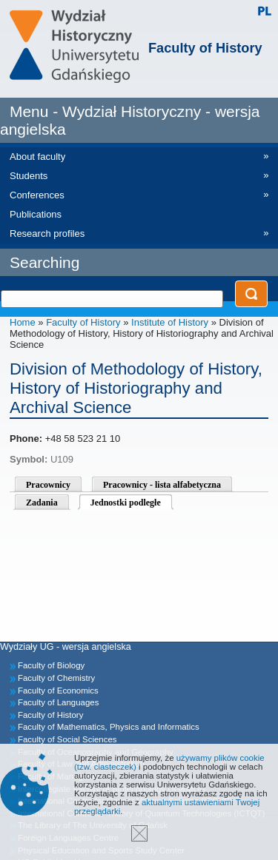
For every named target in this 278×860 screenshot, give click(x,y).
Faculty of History (205, 48)
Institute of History (169, 322)
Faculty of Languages (58, 702)
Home (23, 322)
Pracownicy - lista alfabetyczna (162, 485)
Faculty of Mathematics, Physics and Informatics (108, 726)
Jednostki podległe (125, 502)
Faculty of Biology (51, 665)
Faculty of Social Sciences (67, 739)
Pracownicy (48, 485)
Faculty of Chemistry (56, 677)
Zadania (42, 502)
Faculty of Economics (58, 690)
